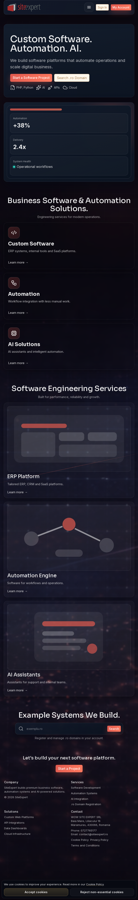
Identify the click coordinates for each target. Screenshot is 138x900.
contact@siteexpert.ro (93, 834)
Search (114, 728)
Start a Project (69, 768)
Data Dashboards (15, 828)
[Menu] (89, 7)
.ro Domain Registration (86, 804)
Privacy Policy (99, 839)
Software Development (86, 787)
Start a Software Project (31, 78)
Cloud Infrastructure (17, 833)
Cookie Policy (80, 839)
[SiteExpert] (24, 7)
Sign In (102, 7)
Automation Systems (84, 793)
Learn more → (18, 262)
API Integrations (14, 822)
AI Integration (79, 798)
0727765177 (89, 830)
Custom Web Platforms (19, 817)
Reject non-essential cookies (101, 892)
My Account (120, 7)
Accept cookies (36, 892)
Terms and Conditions (85, 845)
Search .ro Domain (72, 78)
